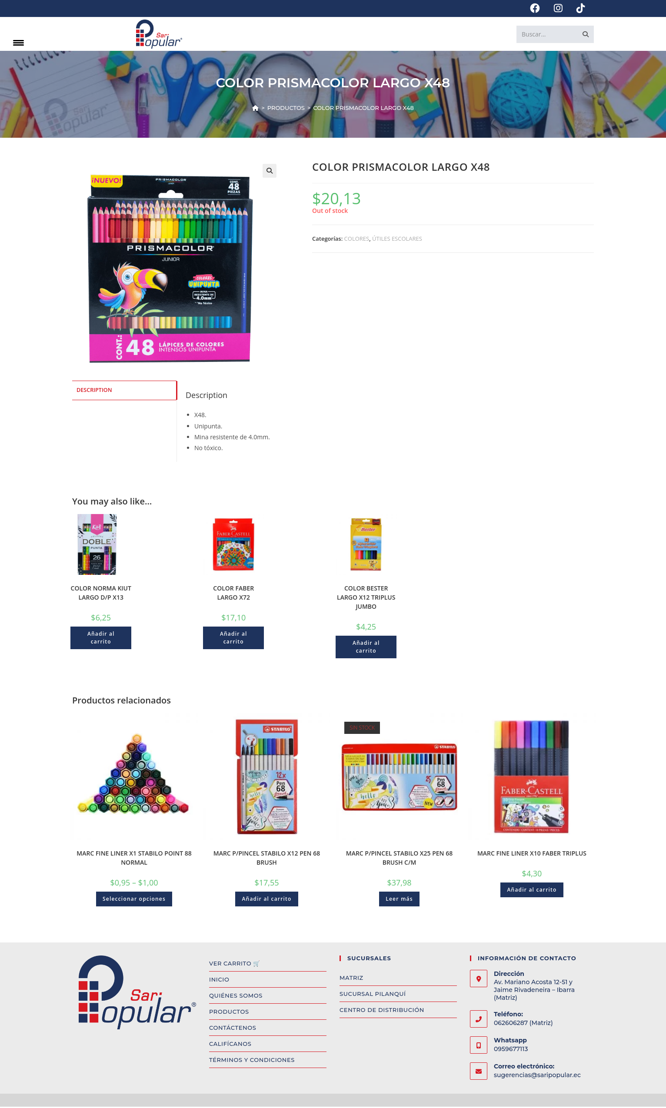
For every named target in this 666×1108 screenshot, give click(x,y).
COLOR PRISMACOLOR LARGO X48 (363, 109)
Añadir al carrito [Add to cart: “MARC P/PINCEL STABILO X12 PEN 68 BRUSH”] (266, 900)
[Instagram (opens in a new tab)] (558, 8)
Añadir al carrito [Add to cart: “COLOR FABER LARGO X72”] (233, 639)
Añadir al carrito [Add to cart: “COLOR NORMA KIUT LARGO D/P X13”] (101, 639)
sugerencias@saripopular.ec (537, 1076)
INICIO (219, 980)
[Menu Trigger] (18, 42)
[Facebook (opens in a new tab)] (535, 8)
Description (94, 391)
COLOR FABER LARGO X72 (233, 594)
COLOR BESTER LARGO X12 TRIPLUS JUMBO (366, 598)
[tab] (124, 391)
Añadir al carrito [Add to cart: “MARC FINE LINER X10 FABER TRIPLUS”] (531, 891)
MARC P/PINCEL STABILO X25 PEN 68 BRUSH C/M (399, 859)
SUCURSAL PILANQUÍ (373, 995)
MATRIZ (351, 978)
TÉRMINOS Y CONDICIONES (252, 1061)
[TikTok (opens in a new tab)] (577, 8)
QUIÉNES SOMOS (236, 996)
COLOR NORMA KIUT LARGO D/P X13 (101, 594)
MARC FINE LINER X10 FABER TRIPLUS (531, 854)
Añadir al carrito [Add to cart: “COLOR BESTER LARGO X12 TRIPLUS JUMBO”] (366, 648)
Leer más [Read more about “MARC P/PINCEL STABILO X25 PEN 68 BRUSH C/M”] (399, 900)
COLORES (357, 240)
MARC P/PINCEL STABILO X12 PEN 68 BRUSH (266, 859)
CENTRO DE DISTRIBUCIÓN (382, 1011)
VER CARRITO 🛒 (234, 964)
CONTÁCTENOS (232, 1028)
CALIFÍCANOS (230, 1045)
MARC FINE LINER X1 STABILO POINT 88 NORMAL (134, 859)
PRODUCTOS (229, 1012)
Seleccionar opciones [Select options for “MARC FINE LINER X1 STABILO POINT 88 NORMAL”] (134, 900)
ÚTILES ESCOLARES (397, 240)
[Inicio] (255, 109)
